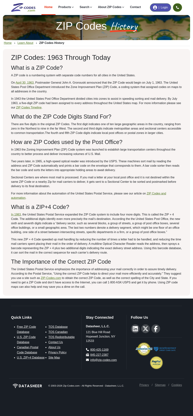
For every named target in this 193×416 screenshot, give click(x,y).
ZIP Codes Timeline (28, 107)
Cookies (176, 385)
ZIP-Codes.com (51, 278)
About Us (54, 347)
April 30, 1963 (25, 82)
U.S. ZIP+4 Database (31, 357)
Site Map (54, 357)
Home (48, 7)
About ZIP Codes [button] (109, 7)
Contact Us (55, 342)
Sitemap (160, 385)
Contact (135, 7)
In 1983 (16, 214)
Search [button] (84, 7)
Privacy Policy (57, 352)
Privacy (144, 385)
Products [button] (64, 7)
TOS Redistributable (61, 337)
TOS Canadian (58, 331)
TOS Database (58, 326)
